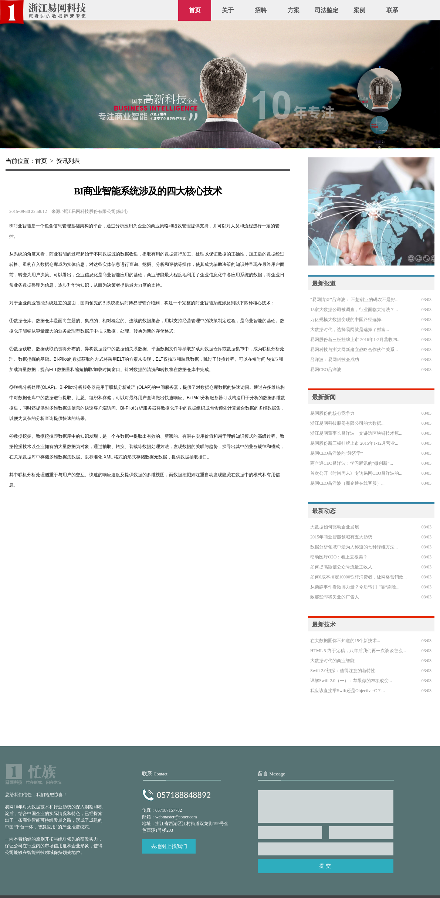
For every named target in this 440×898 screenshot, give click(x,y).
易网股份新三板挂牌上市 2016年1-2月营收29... (355, 339)
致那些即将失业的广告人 (334, 597)
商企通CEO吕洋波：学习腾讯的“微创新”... (351, 463)
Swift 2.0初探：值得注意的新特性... (344, 670)
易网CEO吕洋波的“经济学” (336, 453)
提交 (325, 866)
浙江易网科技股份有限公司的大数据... (347, 423)
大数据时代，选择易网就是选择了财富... (349, 329)
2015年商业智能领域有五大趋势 (341, 537)
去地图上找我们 (169, 846)
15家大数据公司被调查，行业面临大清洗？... (354, 309)
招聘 (261, 10)
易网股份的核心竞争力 (332, 413)
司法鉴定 (326, 10)
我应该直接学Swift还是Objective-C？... (347, 690)
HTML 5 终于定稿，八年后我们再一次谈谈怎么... (358, 650)
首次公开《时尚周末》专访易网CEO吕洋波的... (356, 473)
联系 (392, 10)
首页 (195, 10)
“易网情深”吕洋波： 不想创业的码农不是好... (354, 299)
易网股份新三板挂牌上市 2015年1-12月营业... (354, 443)
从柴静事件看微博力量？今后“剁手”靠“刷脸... (354, 587)
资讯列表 (68, 161)
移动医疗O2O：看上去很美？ (339, 557)
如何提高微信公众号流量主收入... (343, 567)
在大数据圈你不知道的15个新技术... (345, 640)
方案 (293, 10)
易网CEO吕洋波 (325, 369)
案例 (359, 10)
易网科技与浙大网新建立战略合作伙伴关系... (354, 349)
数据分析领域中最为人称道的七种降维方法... (354, 547)
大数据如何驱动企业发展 (334, 527)
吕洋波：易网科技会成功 (334, 359)
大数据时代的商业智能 (332, 660)
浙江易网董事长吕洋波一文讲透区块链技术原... (356, 433)
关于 (228, 10)
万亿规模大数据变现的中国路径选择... (347, 319)
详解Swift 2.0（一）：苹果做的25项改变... (351, 680)
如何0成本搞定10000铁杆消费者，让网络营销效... (358, 577)
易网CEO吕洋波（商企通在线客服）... (347, 483)
